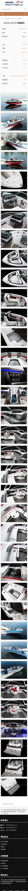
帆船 (3, 847)
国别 (14, 33)
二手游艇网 (5, 868)
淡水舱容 (14, 64)
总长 (14, 45)
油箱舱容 (14, 60)
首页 (2, 18)
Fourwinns (14, 18)
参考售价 (14, 84)
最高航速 (14, 80)
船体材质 (14, 36)
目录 (2, 14)
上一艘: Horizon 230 (7, 804)
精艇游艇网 (5, 860)
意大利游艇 (5, 841)
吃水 (14, 52)
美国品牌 (7, 18)
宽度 (14, 48)
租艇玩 (4, 863)
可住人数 (14, 68)
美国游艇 (4, 844)
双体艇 (4, 849)
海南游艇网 (5, 866)
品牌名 (14, 29)
